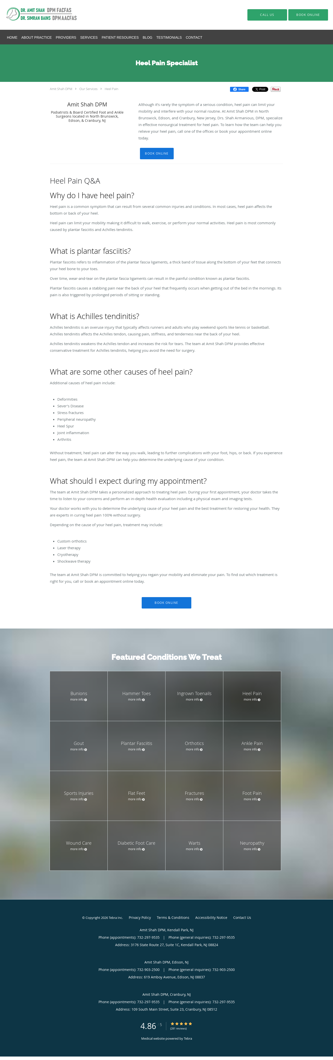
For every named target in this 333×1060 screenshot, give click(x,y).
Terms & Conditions (173, 917)
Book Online (157, 153)
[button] (308, 15)
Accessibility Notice (211, 917)
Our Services (88, 89)
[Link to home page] (37, 15)
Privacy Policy (140, 917)
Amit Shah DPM (61, 89)
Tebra (188, 1038)
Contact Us (242, 917)
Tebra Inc (115, 917)
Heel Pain (111, 89)
